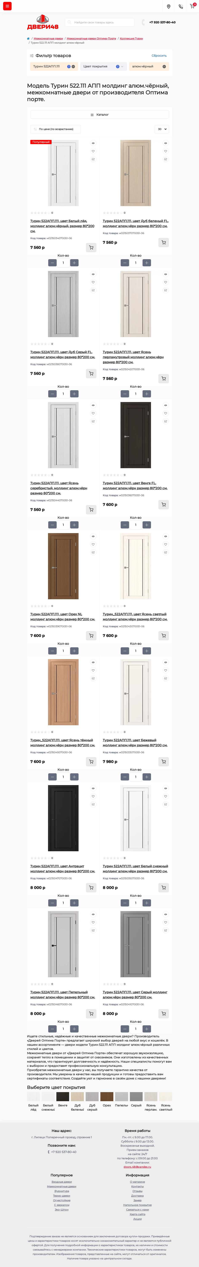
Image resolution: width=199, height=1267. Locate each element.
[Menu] (7, 6)
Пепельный (136, 1105)
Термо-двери (61, 1195)
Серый (151, 1105)
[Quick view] (93, 143)
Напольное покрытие (137, 1205)
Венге (77, 1105)
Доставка (137, 1195)
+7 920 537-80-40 (162, 22)
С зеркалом (61, 1205)
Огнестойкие (61, 1200)
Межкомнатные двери (48, 38)
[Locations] (168, 6)
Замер (138, 1200)
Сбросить (159, 56)
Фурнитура (61, 1191)
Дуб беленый (92, 1107)
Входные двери (62, 1181)
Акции (137, 1218)
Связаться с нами (137, 1209)
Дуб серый (107, 1107)
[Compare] (93, 159)
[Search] (69, 22)
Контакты (137, 1186)
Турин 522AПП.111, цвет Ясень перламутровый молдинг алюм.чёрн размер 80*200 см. (133, 357)
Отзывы (137, 1191)
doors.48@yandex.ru (137, 1166)
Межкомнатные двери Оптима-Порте (91, 38)
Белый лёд (48, 1107)
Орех (122, 1105)
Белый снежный (62, 1107)
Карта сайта (137, 1214)
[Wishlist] (93, 151)
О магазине (137, 1181)
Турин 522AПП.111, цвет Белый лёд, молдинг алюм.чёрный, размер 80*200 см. (62, 226)
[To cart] (91, 247)
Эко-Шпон (61, 1209)
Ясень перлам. (165, 1107)
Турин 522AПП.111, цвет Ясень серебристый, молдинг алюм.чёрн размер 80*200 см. (58, 488)
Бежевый (33, 1105)
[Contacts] (181, 6)
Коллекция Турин (131, 38)
